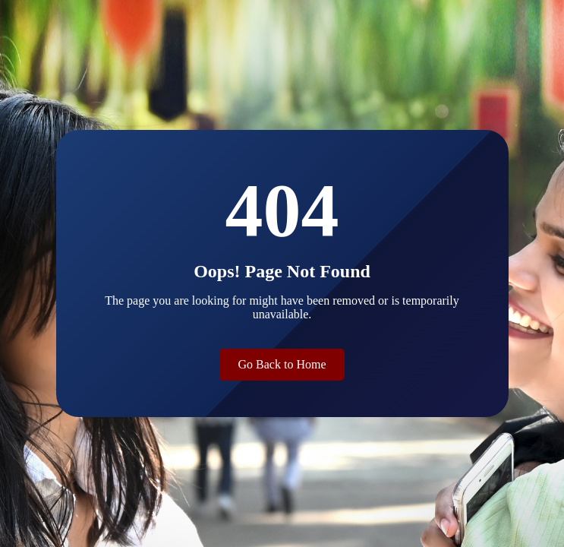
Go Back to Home (282, 364)
